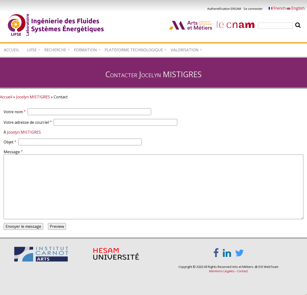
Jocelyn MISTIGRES (33, 97)
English (296, 8)
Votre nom (13, 111)
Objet (8, 142)
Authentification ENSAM (224, 8)
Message (12, 151)
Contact (242, 271)
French (278, 8)
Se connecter (253, 8)
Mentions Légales (222, 271)
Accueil (11, 50)
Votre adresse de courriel (26, 122)
